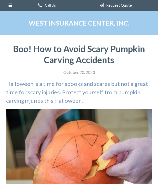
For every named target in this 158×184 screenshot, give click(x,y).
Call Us (46, 5)
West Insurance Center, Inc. (79, 23)
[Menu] (10, 5)
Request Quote (114, 5)
